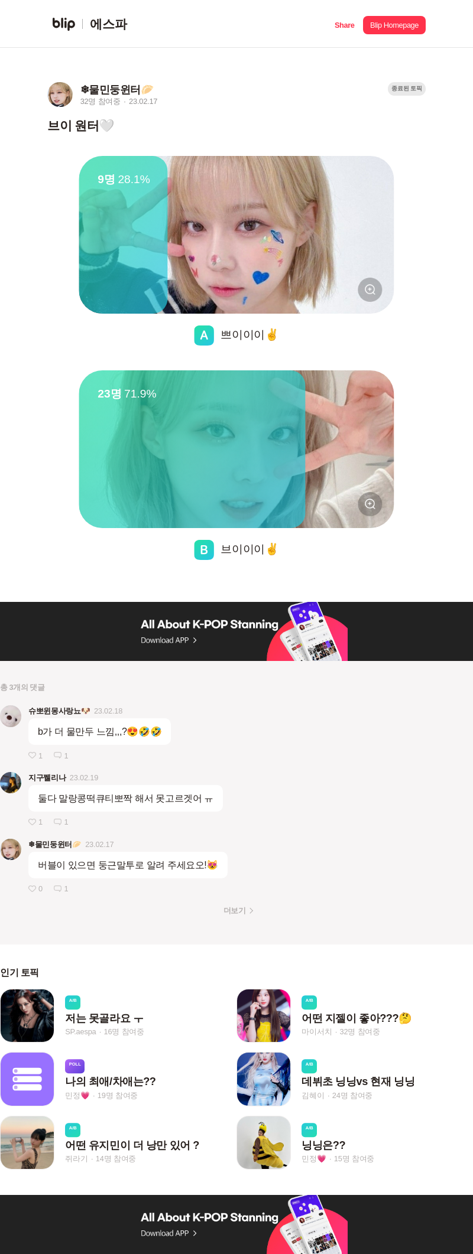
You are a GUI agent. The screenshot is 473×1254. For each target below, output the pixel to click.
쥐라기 (76, 1158)
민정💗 (77, 1095)
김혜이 (313, 1095)
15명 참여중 (354, 1158)
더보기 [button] (234, 910)
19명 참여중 (118, 1095)
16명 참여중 (124, 1031)
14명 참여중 (116, 1158)
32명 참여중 (360, 1031)
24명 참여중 (352, 1095)
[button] (344, 23)
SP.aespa (80, 1031)
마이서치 (317, 1031)
